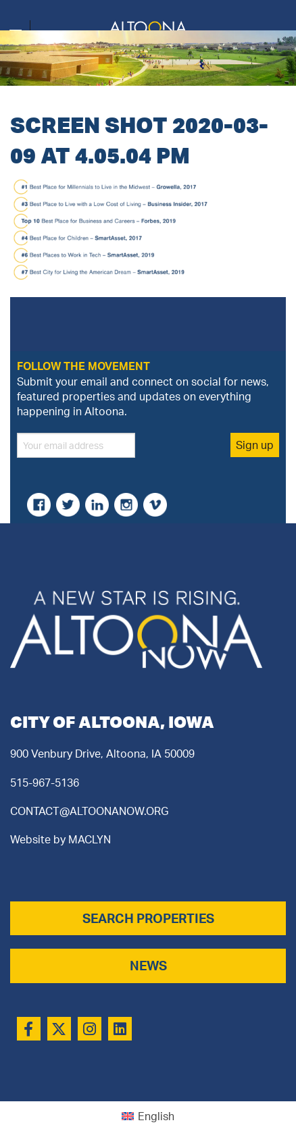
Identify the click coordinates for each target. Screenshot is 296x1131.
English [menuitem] (156, 1116)
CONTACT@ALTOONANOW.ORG (89, 811)
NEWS (148, 965)
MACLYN (89, 839)
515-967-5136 (44, 782)
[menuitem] (148, 1116)
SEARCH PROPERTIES (148, 918)
